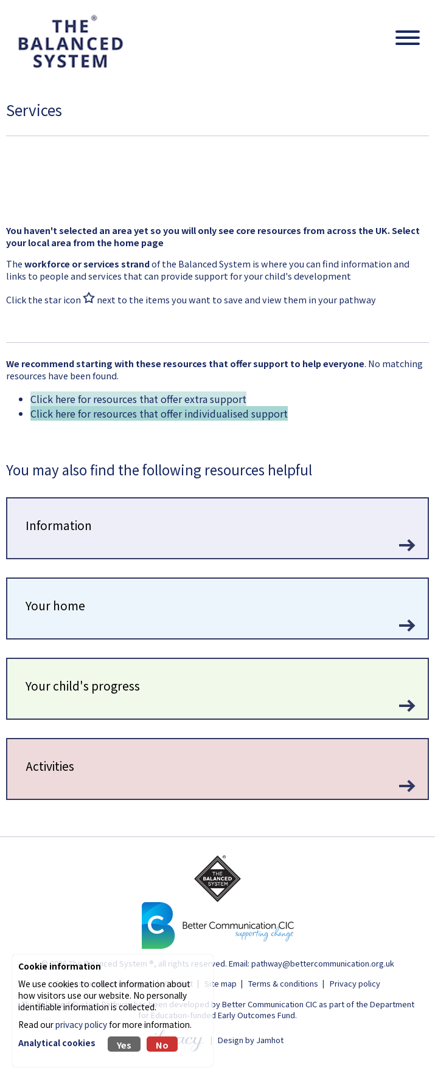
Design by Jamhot (251, 1039)
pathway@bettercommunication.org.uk (322, 963)
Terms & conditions (283, 983)
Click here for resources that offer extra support (138, 398)
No (162, 1044)
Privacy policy (355, 983)
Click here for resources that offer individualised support (159, 413)
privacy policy (81, 1024)
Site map (220, 983)
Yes (124, 1044)
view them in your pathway (319, 299)
